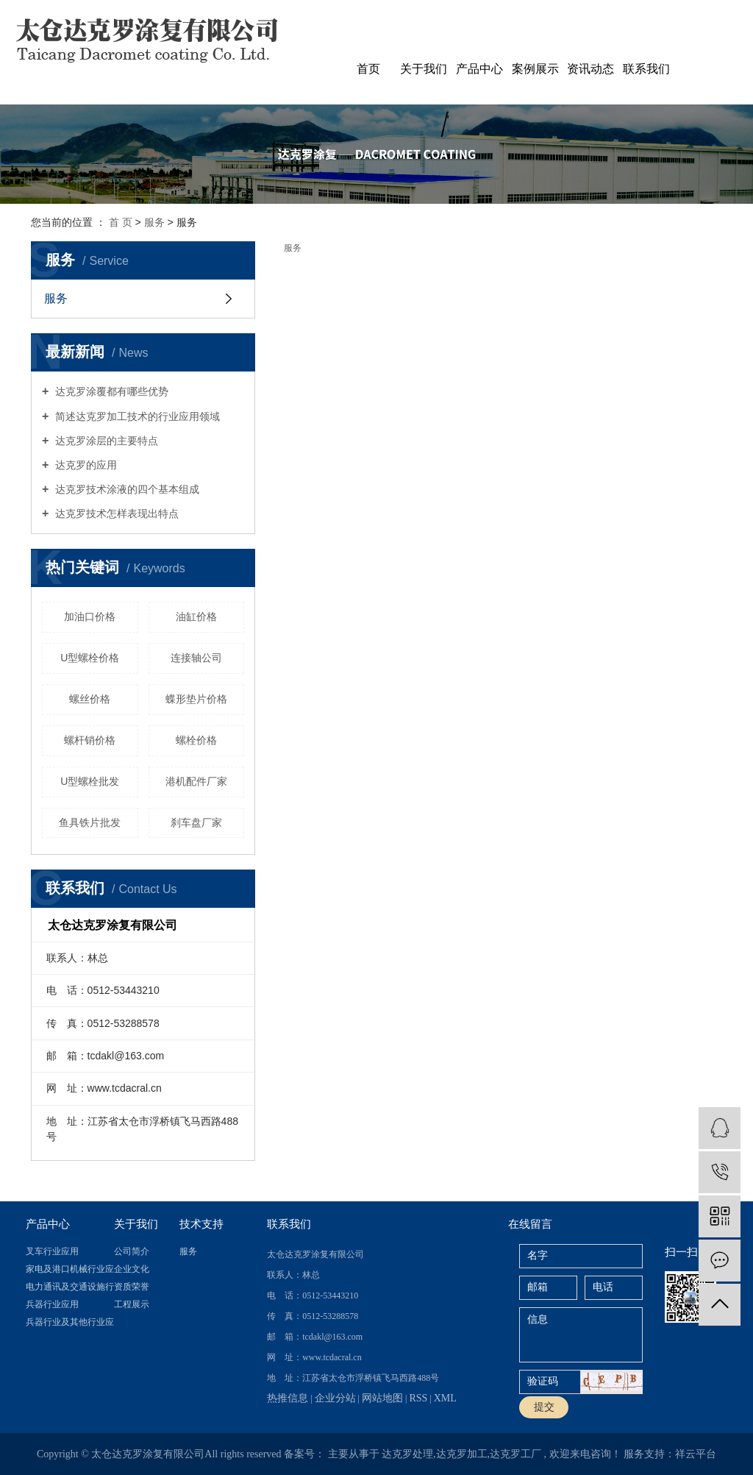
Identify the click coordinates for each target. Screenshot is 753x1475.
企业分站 (335, 1398)
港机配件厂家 (196, 781)
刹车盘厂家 (196, 822)
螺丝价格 (89, 699)
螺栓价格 (196, 740)
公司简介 (131, 1251)
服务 (156, 222)
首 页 (120, 222)
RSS (418, 1398)
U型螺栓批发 (89, 781)
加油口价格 (89, 616)
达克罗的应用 (84, 465)
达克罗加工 (462, 1454)
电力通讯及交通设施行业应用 (69, 1287)
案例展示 (535, 69)
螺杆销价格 (89, 740)
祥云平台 (695, 1454)
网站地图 (382, 1398)
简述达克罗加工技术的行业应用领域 (136, 416)
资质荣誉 (131, 1287)
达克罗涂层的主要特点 (105, 441)
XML (445, 1398)
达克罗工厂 (515, 1454)
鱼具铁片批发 (90, 822)
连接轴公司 (196, 658)
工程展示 (131, 1304)
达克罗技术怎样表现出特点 (115, 513)
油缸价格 (196, 616)
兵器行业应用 (52, 1304)
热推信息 (287, 1398)
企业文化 (131, 1269)
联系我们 (646, 69)
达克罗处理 (407, 1454)
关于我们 (423, 69)
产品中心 (479, 69)
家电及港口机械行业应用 (69, 1269)
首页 (368, 69)
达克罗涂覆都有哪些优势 (110, 391)
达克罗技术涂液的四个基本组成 (125, 489)
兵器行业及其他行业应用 (69, 1322)
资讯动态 (590, 69)
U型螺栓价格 (89, 658)
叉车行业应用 (52, 1251)
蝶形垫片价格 (196, 699)
